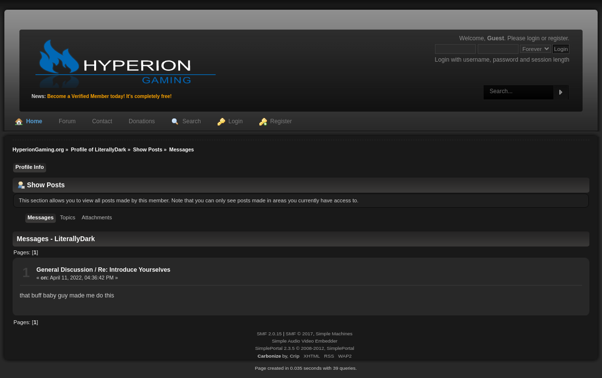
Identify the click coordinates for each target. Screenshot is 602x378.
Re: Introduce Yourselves (134, 269)
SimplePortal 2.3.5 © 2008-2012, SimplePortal (304, 348)
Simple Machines (334, 333)
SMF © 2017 (299, 333)
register (558, 38)
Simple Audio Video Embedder (304, 341)
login (533, 38)
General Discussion (64, 269)
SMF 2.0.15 (269, 333)
